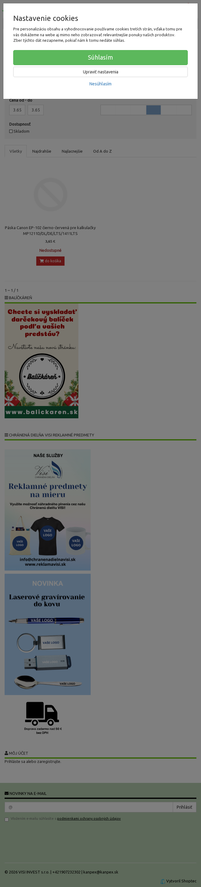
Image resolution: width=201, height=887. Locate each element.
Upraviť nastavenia (100, 71)
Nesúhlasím (100, 83)
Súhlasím (100, 57)
